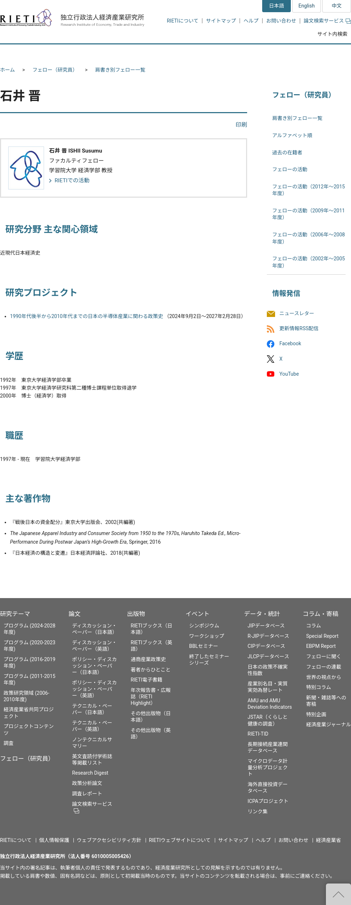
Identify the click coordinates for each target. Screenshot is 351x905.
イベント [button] (219, 52)
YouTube (289, 374)
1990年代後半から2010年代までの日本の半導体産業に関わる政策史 (86, 316)
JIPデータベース (266, 626)
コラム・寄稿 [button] (324, 52)
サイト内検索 (332, 34)
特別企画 (316, 714)
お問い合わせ (281, 21)
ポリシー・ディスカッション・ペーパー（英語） (94, 689)
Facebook (290, 344)
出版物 (136, 613)
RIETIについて (182, 21)
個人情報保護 (54, 840)
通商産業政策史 (148, 659)
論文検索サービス (327, 21)
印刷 (241, 124)
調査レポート (87, 793)
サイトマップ (221, 21)
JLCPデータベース (268, 656)
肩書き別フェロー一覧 (120, 70)
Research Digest (90, 773)
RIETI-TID (257, 734)
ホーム (7, 70)
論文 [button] (136, 52)
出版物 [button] (176, 52)
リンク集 (257, 811)
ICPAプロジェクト (267, 801)
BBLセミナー (203, 646)
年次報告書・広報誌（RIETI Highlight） (151, 696)
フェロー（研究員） (55, 70)
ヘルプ (251, 21)
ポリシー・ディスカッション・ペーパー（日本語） (94, 665)
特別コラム (318, 687)
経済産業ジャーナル (328, 724)
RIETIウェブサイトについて (180, 840)
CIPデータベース (266, 646)
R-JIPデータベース (268, 636)
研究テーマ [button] (26, 52)
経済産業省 (328, 840)
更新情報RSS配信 (298, 329)
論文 (74, 613)
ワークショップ (206, 636)
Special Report (322, 636)
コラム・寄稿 (320, 613)
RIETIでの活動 (72, 180)
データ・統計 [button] (269, 52)
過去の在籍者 (287, 152)
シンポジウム (204, 626)
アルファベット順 (292, 135)
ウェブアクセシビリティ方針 (109, 840)
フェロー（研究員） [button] (85, 52)
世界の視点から (323, 677)
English (306, 6)
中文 (337, 6)
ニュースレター (296, 313)
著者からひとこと (151, 670)
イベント (198, 613)
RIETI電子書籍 (147, 680)
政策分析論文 (87, 783)
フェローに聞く (323, 656)
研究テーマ (15, 613)
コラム (313, 626)
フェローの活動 (289, 169)
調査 (9, 743)
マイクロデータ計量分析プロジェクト (267, 767)
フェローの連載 (323, 667)
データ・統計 (262, 613)
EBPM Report (321, 646)
